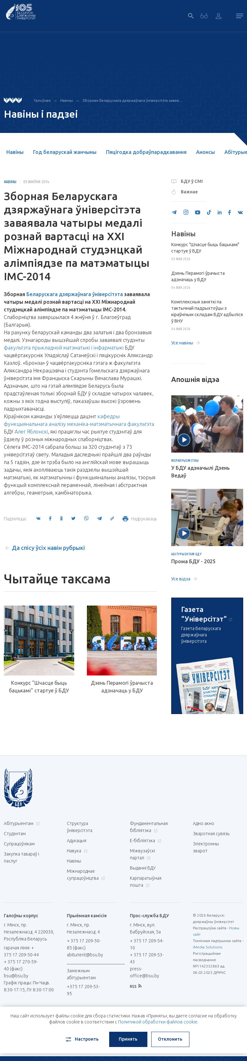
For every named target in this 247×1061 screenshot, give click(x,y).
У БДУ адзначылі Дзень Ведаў (200, 471)
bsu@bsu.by (16, 975)
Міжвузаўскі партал (142, 854)
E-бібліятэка (145, 840)
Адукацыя (76, 840)
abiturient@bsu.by (85, 954)
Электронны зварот (206, 847)
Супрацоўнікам (19, 843)
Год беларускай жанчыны (64, 152)
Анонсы (205, 152)
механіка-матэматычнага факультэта (110, 424)
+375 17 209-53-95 (83, 990)
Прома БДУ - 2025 (193, 561)
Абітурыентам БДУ (186, 554)
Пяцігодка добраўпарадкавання (146, 152)
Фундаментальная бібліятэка (149, 827)
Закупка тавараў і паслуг (21, 857)
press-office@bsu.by (144, 972)
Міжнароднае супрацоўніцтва (85, 875)
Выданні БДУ (143, 867)
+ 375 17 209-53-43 (147, 958)
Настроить (82, 1039)
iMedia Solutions (207, 947)
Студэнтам (15, 833)
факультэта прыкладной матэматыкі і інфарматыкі (63, 347)
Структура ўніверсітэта (79, 827)
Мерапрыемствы (185, 461)
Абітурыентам (21, 823)
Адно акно (203, 823)
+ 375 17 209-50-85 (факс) (84, 944)
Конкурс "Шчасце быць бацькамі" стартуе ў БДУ (39, 686)
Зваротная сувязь (211, 833)
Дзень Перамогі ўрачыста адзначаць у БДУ (122, 686)
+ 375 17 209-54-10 (147, 944)
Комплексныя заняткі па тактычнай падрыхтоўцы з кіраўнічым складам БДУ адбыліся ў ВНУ (207, 311)
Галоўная (42, 100)
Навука (76, 850)
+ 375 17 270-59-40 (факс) (21, 965)
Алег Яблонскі (31, 431)
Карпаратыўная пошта (145, 882)
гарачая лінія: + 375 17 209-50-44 (21, 951)
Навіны (66, 100)
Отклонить (170, 1039)
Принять (128, 1039)
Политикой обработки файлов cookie (157, 1021)
